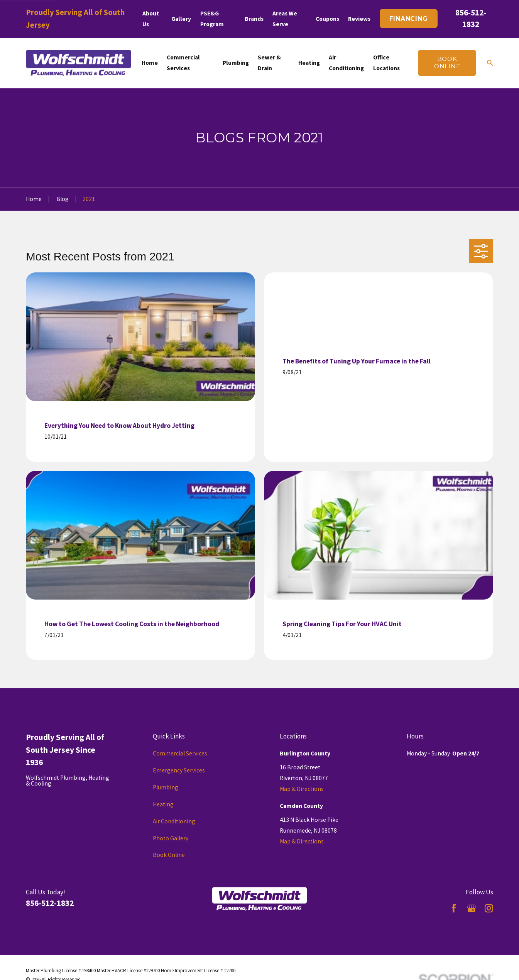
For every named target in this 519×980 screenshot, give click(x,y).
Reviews (359, 18)
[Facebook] (454, 908)
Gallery (181, 18)
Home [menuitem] (150, 62)
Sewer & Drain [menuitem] (269, 63)
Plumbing (165, 787)
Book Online (169, 854)
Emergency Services (179, 770)
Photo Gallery (170, 838)
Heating (163, 804)
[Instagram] (489, 908)
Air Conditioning (174, 821)
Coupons (327, 18)
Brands (254, 18)
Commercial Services (180, 753)
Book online (447, 62)
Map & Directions (302, 788)
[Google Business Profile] (471, 908)
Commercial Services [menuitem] (183, 63)
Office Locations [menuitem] (386, 63)
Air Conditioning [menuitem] (346, 63)
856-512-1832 (50, 903)
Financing (408, 18)
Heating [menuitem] (309, 62)
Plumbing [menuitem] (236, 62)
